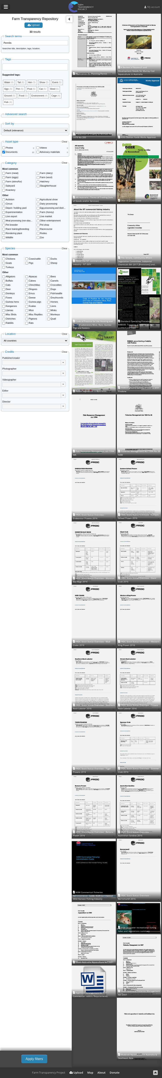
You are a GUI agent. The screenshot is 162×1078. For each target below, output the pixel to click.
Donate (114, 1072)
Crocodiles (56, 285)
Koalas (32, 306)
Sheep (54, 263)
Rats (31, 323)
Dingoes (33, 289)
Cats (8, 285)
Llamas (9, 310)
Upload (33, 25)
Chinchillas (34, 285)
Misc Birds (11, 315)
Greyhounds (57, 298)
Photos (9, 148)
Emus (32, 294)
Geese (32, 298)
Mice (31, 310)
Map (90, 1072)
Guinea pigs (35, 302)
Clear (64, 142)
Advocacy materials (50, 152)
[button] (63, 362)
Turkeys (10, 267)
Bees (53, 277)
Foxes (9, 298)
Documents (12, 152)
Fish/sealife (56, 294)
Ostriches (10, 319)
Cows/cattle (35, 259)
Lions (53, 306)
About (101, 1072)
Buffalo (9, 281)
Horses (54, 302)
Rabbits (10, 323)
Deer (8, 289)
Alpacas (33, 277)
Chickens (10, 259)
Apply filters (34, 1059)
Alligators (10, 277)
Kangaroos (11, 306)
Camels (54, 281)
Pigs (31, 263)
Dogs (53, 289)
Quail (53, 319)
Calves (32, 281)
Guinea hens (12, 302)
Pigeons (33, 319)
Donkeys (10, 294)
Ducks (54, 259)
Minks (54, 310)
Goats (9, 263)
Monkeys (55, 315)
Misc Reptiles (35, 315)
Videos (43, 148)
